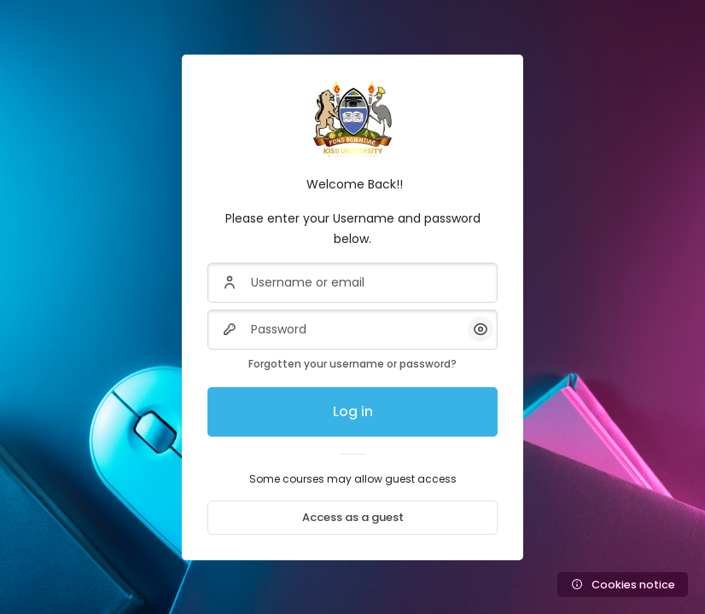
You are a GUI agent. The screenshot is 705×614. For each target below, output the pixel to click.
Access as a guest (353, 517)
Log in (353, 411)
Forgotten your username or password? (352, 363)
